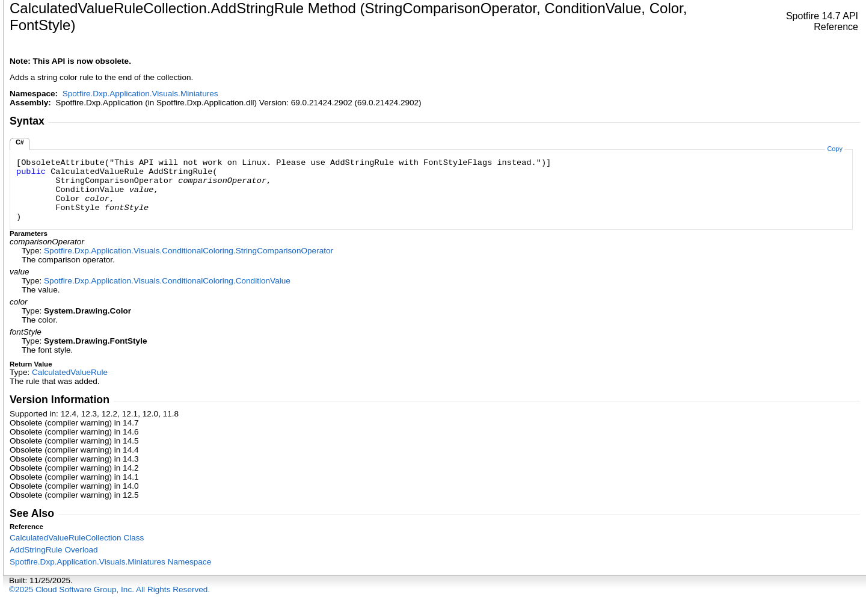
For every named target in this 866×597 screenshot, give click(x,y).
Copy (834, 148)
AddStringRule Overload (54, 549)
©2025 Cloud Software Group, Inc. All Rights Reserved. (109, 589)
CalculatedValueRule (70, 372)
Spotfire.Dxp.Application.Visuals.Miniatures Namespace (110, 561)
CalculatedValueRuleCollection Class (77, 537)
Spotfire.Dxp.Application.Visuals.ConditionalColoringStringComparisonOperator (188, 250)
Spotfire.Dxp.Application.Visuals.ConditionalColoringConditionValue (167, 280)
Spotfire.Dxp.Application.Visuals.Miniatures (140, 93)
